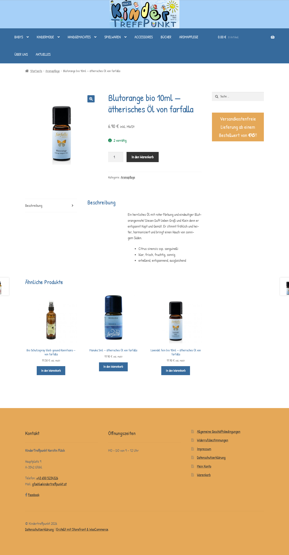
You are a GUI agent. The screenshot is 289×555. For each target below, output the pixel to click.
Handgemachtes (79, 37)
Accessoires (144, 37)
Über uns (21, 54)
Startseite (36, 71)
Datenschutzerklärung (211, 457)
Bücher (166, 37)
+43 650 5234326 (47, 478)
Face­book (33, 494)
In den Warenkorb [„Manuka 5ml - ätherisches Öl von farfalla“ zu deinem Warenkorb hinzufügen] (113, 367)
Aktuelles (43, 54)
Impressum (204, 448)
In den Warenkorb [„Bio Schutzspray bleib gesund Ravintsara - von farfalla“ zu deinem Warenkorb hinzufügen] (51, 371)
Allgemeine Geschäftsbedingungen (218, 431)
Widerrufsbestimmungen (212, 440)
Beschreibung (33, 205)
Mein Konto (204, 466)
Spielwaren (112, 37)
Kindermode (45, 37)
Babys (18, 37)
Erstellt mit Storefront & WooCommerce (82, 529)
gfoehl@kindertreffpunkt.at (49, 484)
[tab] (51, 205)
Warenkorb (204, 474)
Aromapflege (188, 37)
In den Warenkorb (142, 157)
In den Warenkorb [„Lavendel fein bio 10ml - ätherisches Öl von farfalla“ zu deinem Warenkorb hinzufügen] (176, 371)
